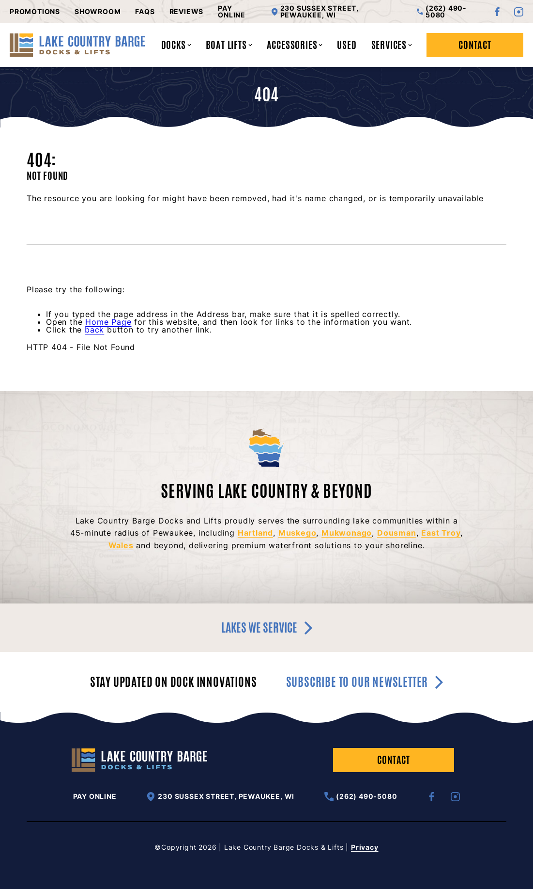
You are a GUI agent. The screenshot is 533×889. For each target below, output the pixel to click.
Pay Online (231, 11)
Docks (176, 45)
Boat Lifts (229, 45)
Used (346, 45)
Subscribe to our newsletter (364, 682)
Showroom (98, 11)
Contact (474, 45)
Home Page (108, 322)
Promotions (35, 11)
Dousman (396, 533)
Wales (121, 545)
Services (391, 45)
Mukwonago (346, 533)
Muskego (297, 533)
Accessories (295, 45)
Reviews (186, 11)
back (94, 329)
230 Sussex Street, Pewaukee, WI (315, 11)
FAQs (144, 11)
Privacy (365, 847)
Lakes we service (266, 627)
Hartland (255, 533)
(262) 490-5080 (442, 11)
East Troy (440, 533)
